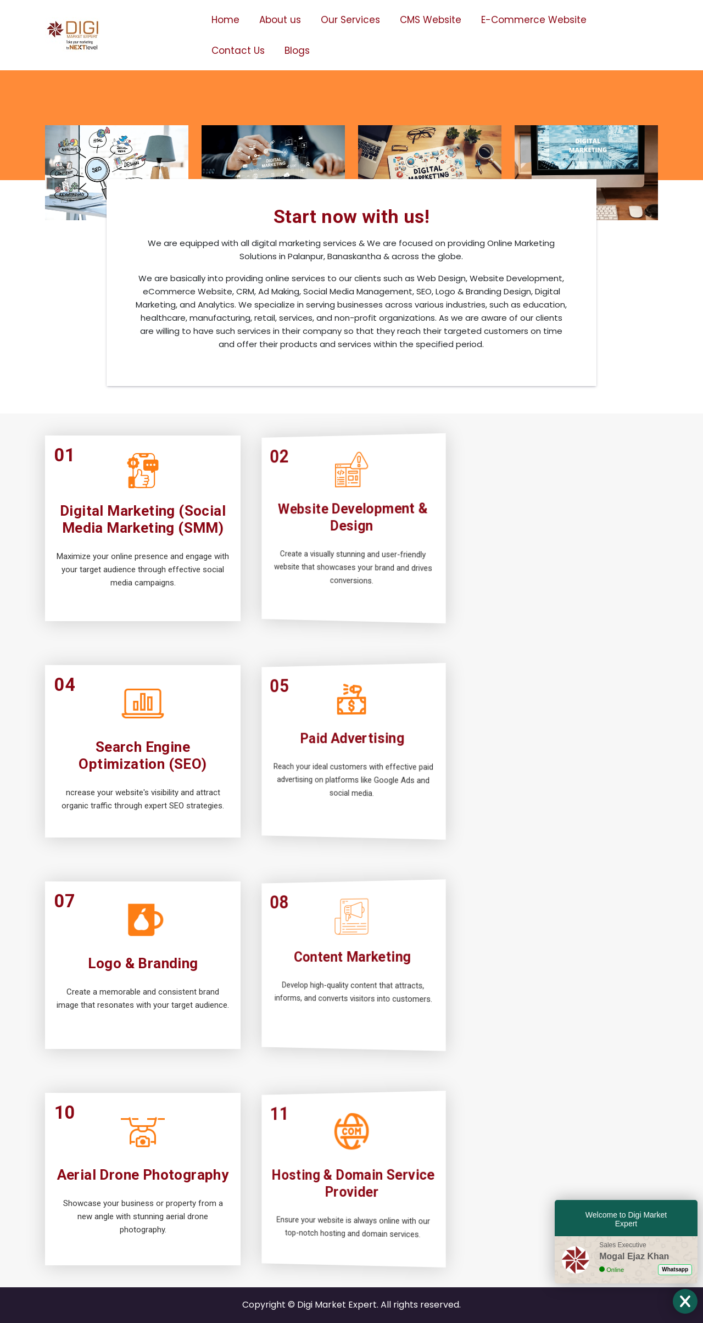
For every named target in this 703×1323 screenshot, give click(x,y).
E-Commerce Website (534, 19)
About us (280, 19)
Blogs (297, 50)
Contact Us (238, 50)
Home (225, 19)
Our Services (350, 19)
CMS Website (430, 19)
